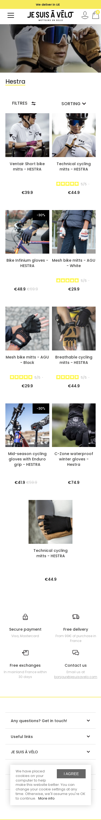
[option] (47, 4)
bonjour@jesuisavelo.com (75, 677)
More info (46, 798)
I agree (71, 774)
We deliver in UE (48, 4)
